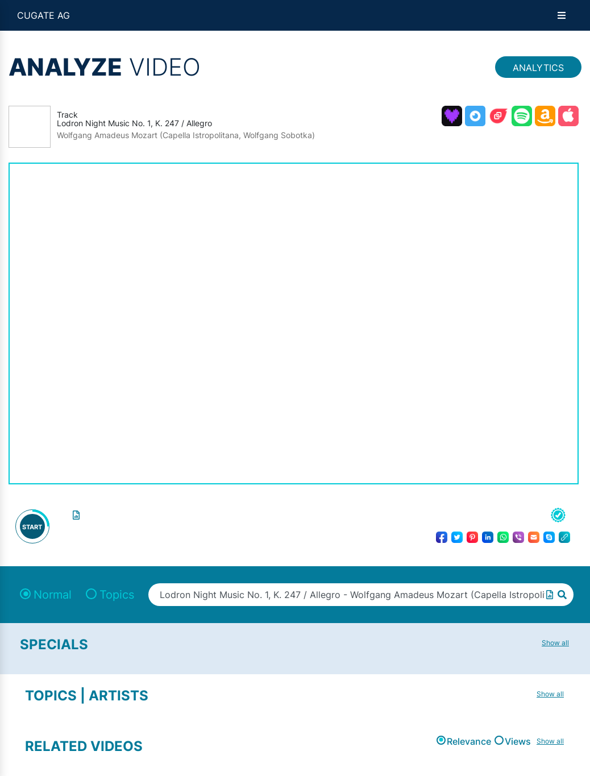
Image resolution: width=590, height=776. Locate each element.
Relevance (469, 741)
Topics (116, 594)
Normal (53, 594)
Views (518, 741)
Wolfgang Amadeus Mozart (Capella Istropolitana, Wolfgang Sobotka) (186, 135)
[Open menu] (561, 15)
